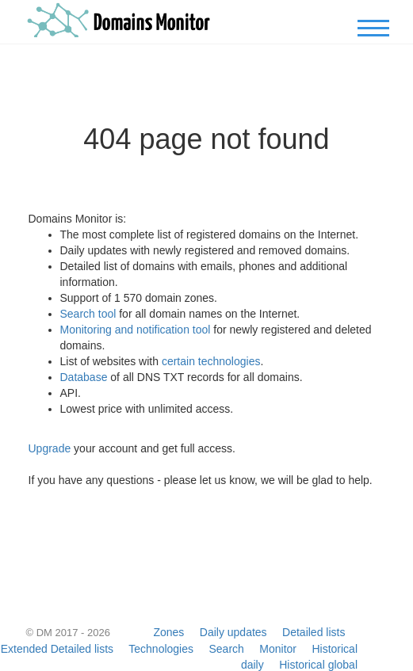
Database (84, 377)
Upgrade (50, 448)
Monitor (277, 648)
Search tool (88, 313)
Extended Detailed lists (57, 648)
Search (225, 648)
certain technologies (211, 361)
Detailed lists (313, 632)
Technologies (160, 648)
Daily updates (233, 632)
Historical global (318, 664)
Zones (168, 632)
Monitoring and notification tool (135, 329)
